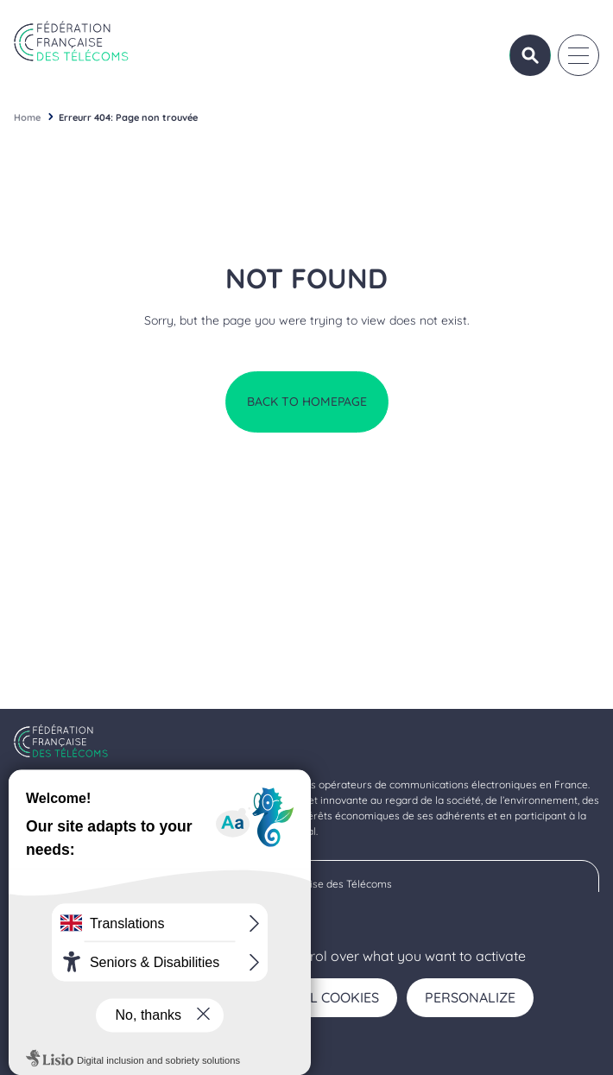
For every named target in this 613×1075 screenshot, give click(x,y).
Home (27, 117)
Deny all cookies (317, 997)
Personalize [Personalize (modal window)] (470, 997)
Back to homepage (307, 401)
